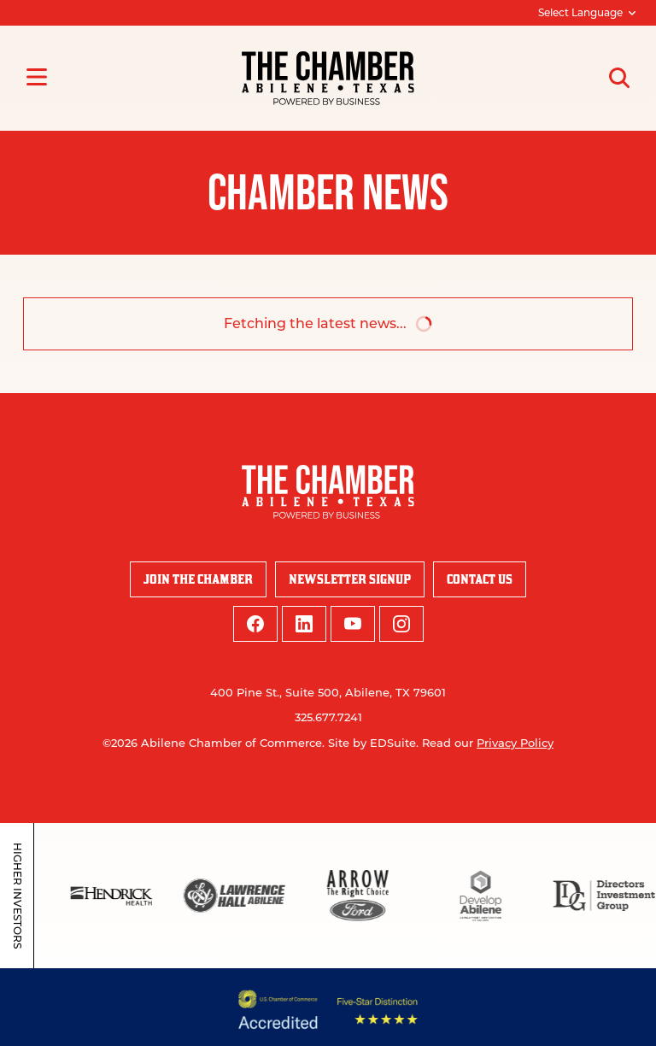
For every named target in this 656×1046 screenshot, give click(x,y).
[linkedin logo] (304, 624)
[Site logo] (328, 78)
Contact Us (479, 579)
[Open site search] (619, 77)
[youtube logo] (353, 624)
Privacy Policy (515, 742)
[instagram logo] (401, 624)
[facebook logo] (255, 624)
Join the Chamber (198, 579)
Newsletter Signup (350, 579)
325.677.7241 (328, 717)
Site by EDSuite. (373, 742)
